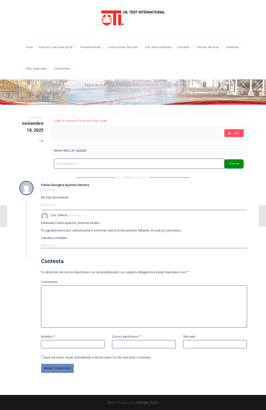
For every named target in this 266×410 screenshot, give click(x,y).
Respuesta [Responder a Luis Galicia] (48, 245)
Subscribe (234, 163)
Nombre (47, 336)
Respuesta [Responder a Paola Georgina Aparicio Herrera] (48, 205)
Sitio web (189, 336)
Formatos (183, 47)
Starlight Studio (147, 402)
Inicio (29, 47)
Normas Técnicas (208, 47)
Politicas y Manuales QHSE (56, 47)
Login (234, 133)
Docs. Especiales (36, 68)
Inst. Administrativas (158, 47)
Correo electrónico (125, 336)
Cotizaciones (62, 68)
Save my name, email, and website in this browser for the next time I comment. (97, 357)
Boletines (232, 47)
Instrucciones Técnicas (123, 47)
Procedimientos (91, 47)
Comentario (49, 282)
